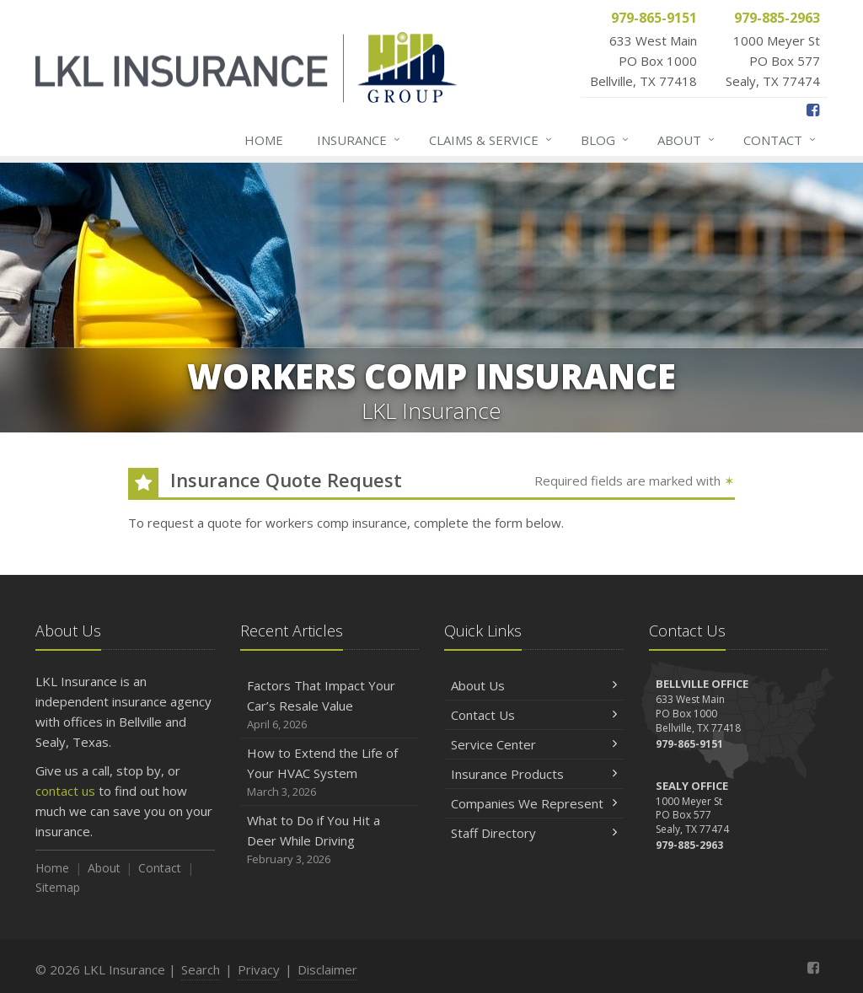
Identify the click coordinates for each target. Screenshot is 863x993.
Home (263, 140)
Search (200, 969)
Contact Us (534, 714)
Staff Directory (534, 832)
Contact (780, 140)
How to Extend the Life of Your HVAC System (330, 772)
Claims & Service (491, 140)
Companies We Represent (534, 803)
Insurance (359, 140)
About (686, 140)
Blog (605, 140)
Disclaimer (327, 969)
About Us (534, 685)
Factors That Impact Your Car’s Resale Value (330, 705)
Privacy (259, 969)
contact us (65, 790)
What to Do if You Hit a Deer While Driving (330, 840)
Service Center (534, 744)
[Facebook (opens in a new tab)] (813, 109)
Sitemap (57, 887)
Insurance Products (534, 773)
